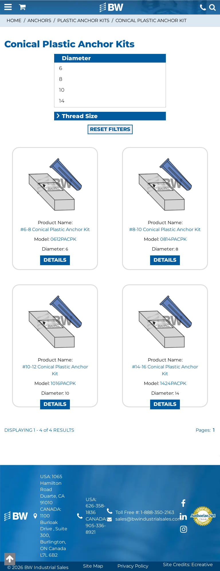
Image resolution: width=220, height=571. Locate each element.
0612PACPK (63, 191)
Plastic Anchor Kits (83, 20)
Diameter (73, 58)
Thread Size (77, 68)
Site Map (93, 518)
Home (14, 20)
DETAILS (55, 212)
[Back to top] (9, 559)
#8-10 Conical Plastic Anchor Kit (165, 181)
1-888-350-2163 (157, 464)
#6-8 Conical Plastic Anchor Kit (55, 181)
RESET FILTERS (110, 81)
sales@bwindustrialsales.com (148, 471)
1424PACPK (173, 335)
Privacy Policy (132, 518)
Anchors (39, 20)
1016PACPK (63, 335)
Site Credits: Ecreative (188, 516)
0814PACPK (173, 191)
